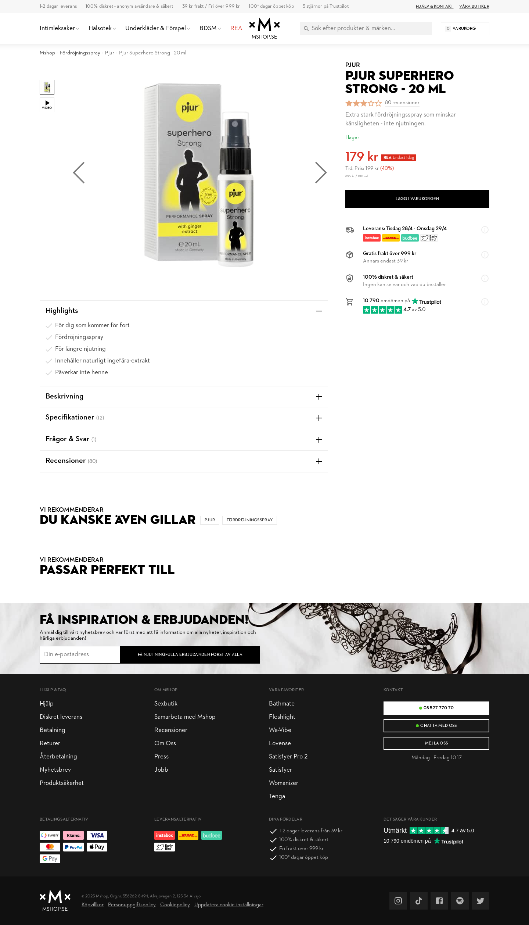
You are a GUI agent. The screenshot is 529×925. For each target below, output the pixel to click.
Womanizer (283, 783)
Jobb (161, 770)
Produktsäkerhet (62, 783)
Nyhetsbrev (55, 770)
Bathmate (282, 704)
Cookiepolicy (175, 905)
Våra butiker (474, 6)
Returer (50, 743)
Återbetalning (58, 757)
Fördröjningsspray (80, 53)
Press (161, 757)
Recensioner (170, 730)
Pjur (109, 53)
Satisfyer (280, 770)
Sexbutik (165, 704)
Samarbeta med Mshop (185, 717)
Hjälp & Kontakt (434, 6)
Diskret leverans (61, 717)
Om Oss (165, 743)
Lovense (280, 743)
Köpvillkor (93, 905)
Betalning (52, 730)
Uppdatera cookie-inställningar (228, 905)
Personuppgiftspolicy (132, 905)
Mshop (47, 53)
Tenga (277, 796)
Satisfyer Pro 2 (288, 757)
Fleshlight (282, 717)
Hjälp (47, 704)
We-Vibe (280, 730)
